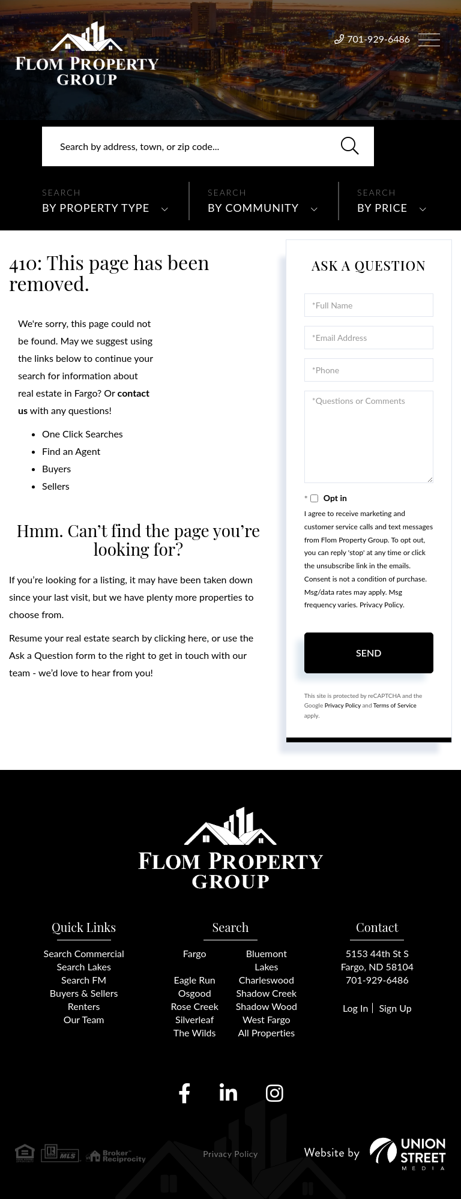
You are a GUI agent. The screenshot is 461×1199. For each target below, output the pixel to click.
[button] (350, 146)
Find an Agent (71, 451)
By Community (253, 207)
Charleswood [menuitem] (266, 979)
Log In (355, 1008)
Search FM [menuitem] (83, 979)
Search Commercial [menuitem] (84, 953)
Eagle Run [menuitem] (194, 979)
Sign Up (395, 1008)
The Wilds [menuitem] (194, 1032)
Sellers (56, 485)
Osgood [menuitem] (194, 993)
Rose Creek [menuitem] (194, 1006)
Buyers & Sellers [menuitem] (84, 993)
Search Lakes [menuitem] (83, 966)
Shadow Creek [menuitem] (266, 993)
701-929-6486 (378, 38)
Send (368, 652)
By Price (382, 207)
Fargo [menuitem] (194, 953)
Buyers (56, 468)
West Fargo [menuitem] (267, 1019)
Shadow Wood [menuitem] (266, 1006)
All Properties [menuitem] (266, 1032)
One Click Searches (82, 433)
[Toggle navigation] (429, 38)
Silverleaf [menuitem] (194, 1019)
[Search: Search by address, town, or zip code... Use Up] (208, 146)
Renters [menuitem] (84, 1006)
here (197, 637)
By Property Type (95, 207)
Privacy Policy (381, 604)
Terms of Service (395, 705)
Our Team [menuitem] (84, 1019)
